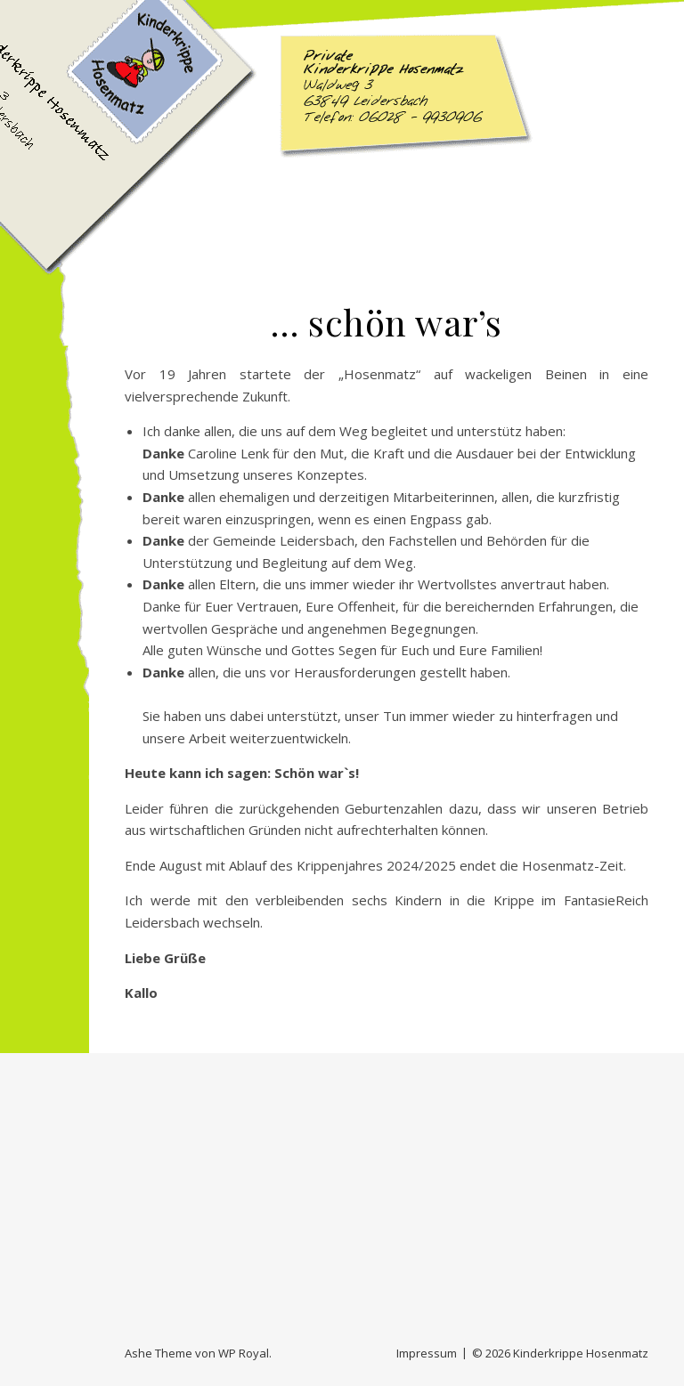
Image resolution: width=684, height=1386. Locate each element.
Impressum (426, 1353)
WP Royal (243, 1353)
